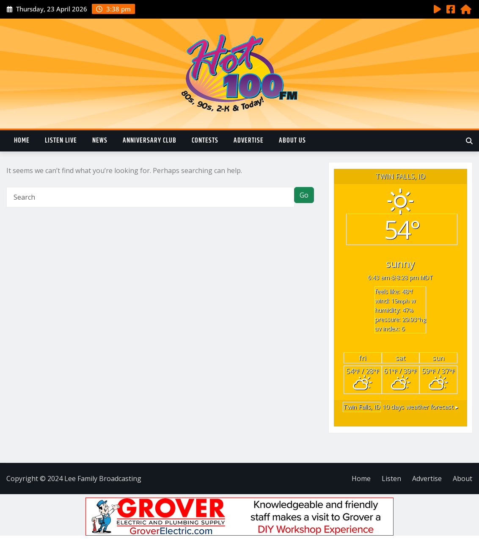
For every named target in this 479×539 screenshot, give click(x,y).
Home (22, 140)
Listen (391, 478)
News (99, 140)
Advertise (249, 140)
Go (304, 195)
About (462, 478)
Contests (205, 140)
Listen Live (61, 140)
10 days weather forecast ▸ (400, 407)
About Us (292, 140)
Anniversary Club (149, 140)
